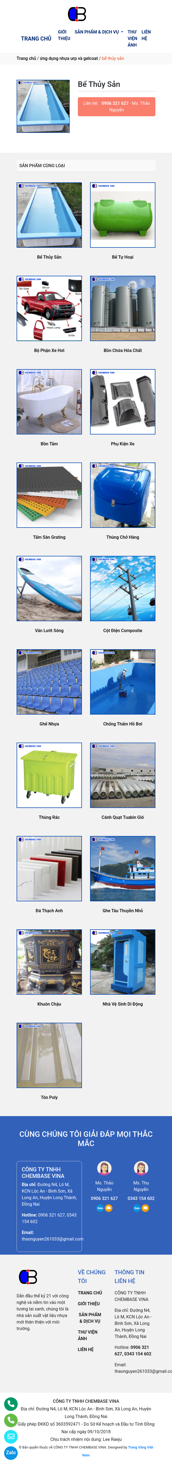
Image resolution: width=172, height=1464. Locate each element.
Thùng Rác (49, 817)
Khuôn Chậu (49, 1004)
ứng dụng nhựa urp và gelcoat (69, 58)
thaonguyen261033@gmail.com (53, 1239)
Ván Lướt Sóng (49, 630)
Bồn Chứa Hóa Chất (123, 350)
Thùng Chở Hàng (122, 537)
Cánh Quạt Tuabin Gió (123, 817)
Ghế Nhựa (49, 724)
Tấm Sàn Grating (49, 537)
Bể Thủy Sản (49, 257)
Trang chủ (26, 58)
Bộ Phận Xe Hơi (49, 350)
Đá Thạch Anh (49, 910)
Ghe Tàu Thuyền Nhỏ (123, 910)
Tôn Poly (49, 1097)
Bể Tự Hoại (122, 257)
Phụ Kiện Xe (122, 443)
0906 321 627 (115, 103)
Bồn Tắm (49, 443)
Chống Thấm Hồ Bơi (122, 724)
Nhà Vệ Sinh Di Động (123, 1004)
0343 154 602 (141, 1198)
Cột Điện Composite (122, 630)
